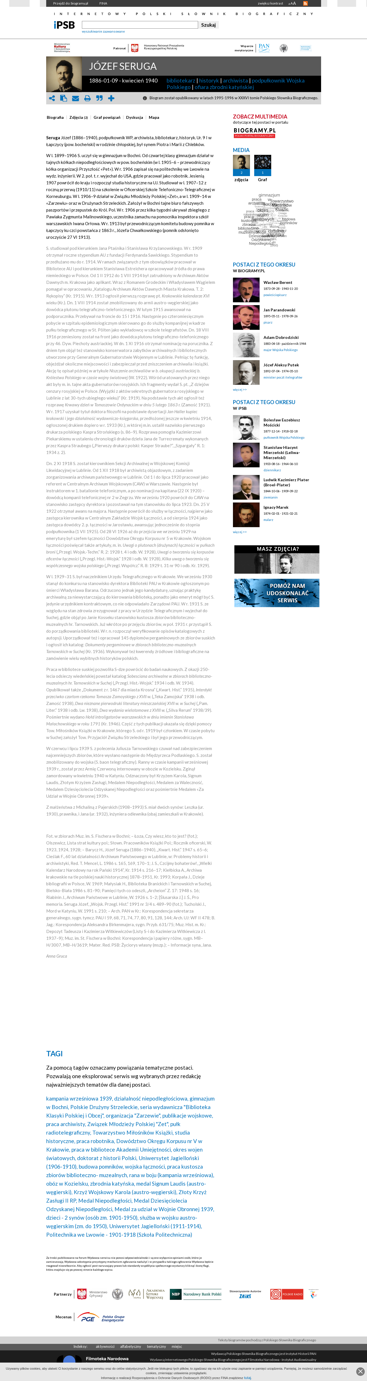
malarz (268, 519)
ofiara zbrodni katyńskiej (224, 87)
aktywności (105, 1346)
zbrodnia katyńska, (112, 1183)
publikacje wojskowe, (187, 1115)
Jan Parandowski (279, 309)
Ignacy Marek (276, 507)
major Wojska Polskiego (281, 350)
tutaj (247, 1378)
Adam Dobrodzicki (281, 337)
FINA (103, 3)
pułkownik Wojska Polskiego (284, 437)
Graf (262, 179)
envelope (75, 98)
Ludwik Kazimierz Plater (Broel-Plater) (286, 482)
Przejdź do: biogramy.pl (70, 3)
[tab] (57, 117)
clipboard (63, 98)
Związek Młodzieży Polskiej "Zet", (128, 1124)
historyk (209, 80)
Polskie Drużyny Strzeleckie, (104, 1107)
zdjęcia (241, 179)
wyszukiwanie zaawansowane (103, 31)
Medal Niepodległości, (105, 1200)
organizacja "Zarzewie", (133, 1115)
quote (99, 98)
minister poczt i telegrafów (283, 377)
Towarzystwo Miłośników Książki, (133, 1132)
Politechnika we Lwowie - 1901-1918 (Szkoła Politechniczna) (119, 1234)
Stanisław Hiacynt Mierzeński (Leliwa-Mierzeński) (282, 452)
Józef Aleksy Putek (281, 364)
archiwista (235, 80)
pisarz (268, 322)
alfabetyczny (130, 1346)
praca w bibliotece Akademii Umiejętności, (121, 1149)
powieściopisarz (275, 295)
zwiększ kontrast (270, 3)
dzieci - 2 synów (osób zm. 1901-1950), (92, 1217)
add (111, 98)
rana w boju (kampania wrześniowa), (171, 1175)
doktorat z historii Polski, (107, 1158)
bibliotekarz (181, 80)
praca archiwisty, (66, 1124)
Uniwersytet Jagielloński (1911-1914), (155, 1226)
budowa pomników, (101, 1166)
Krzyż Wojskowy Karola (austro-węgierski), (125, 1192)
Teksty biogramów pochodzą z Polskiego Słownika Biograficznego (267, 1340)
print (87, 98)
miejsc (177, 1346)
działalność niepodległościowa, (151, 1098)
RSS (305, 3)
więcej (237, 389)
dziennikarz (272, 470)
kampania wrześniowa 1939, (79, 1098)
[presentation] (55, 117)
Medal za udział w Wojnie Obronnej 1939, (164, 1209)
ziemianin (271, 497)
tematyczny (156, 1346)
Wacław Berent (278, 282)
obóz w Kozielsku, (67, 1183)
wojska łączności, (145, 1166)
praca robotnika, (96, 1141)
